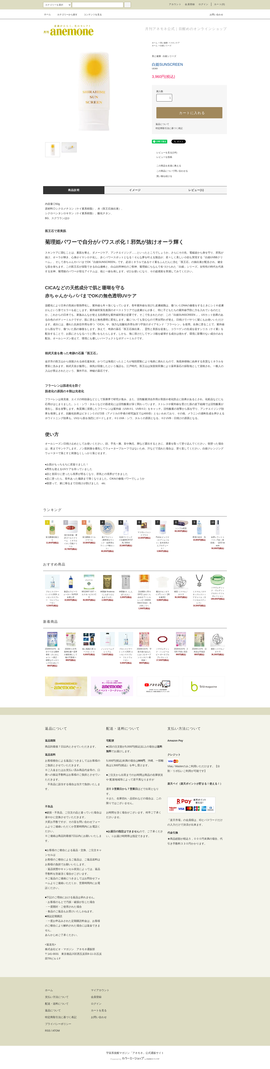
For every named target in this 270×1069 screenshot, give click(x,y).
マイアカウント (100, 990)
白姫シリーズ (165, 46)
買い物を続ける (162, 176)
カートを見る (99, 1010)
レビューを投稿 (162, 157)
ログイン (203, 4)
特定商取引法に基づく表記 (169, 128)
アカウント (175, 4)
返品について (162, 124)
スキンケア (175, 43)
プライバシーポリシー (58, 1023)
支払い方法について (57, 996)
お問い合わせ (214, 14)
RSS (47, 1030)
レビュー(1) (196, 190)
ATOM (56, 1030)
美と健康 (164, 43)
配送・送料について (57, 1003)
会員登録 (190, 4)
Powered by (135, 1059)
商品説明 (74, 190)
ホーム (47, 14)
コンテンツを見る (90, 14)
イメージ (135, 190)
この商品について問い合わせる (170, 171)
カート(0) (219, 4)
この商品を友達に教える (166, 165)
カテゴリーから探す (65, 14)
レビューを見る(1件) (164, 152)
